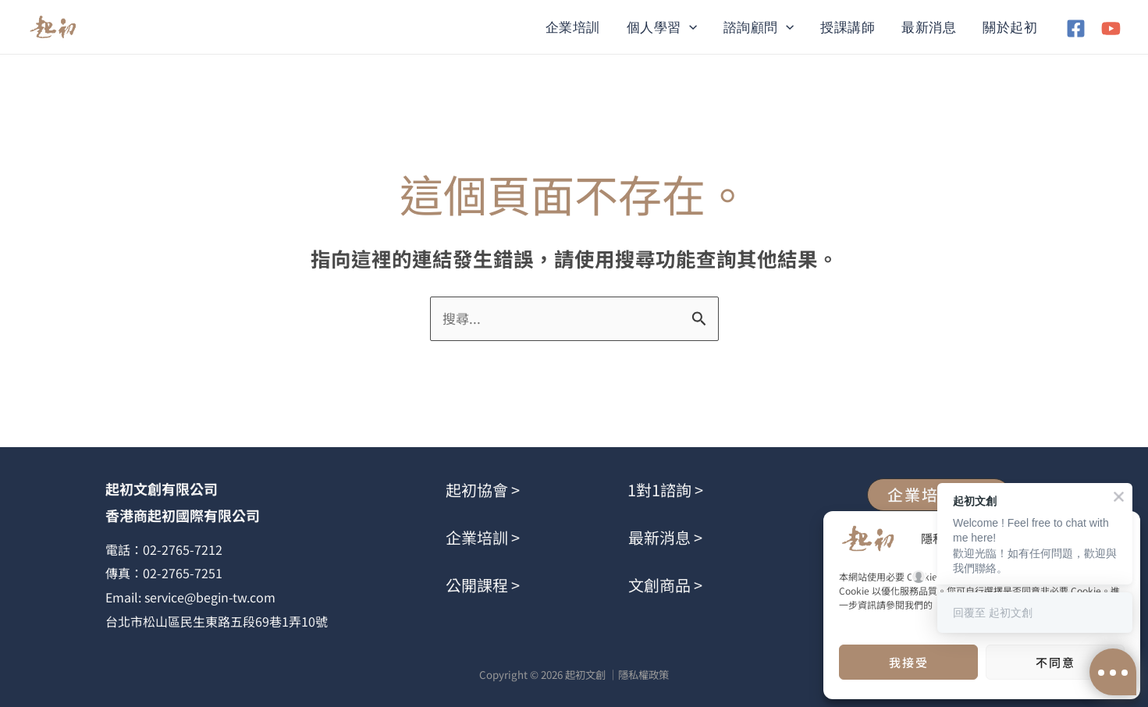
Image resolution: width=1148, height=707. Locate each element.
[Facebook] (1076, 28)
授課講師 (847, 27)
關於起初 (1010, 27)
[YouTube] (1111, 28)
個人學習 (662, 27)
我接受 (909, 662)
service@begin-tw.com (209, 597)
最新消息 (928, 27)
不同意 (1055, 662)
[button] (689, 27)
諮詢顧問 (758, 27)
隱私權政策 (643, 674)
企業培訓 (573, 27)
